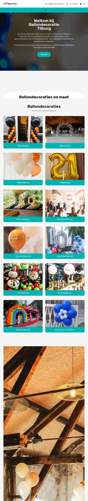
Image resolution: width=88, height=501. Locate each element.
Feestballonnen (23, 293)
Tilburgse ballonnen (23, 330)
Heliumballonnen (23, 183)
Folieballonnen (64, 183)
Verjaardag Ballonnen (65, 256)
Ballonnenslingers (23, 220)
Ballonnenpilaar (23, 146)
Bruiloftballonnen (65, 293)
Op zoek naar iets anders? (65, 330)
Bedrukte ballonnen (65, 220)
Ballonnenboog (65, 146)
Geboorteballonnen (23, 256)
